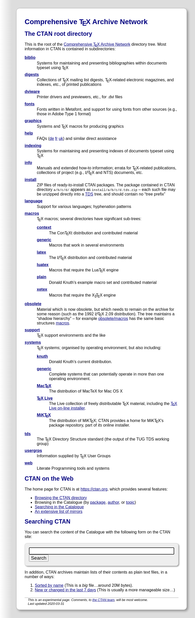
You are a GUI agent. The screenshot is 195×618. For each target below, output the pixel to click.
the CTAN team (103, 600)
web (28, 463)
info (28, 162)
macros (32, 213)
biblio (30, 57)
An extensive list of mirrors (59, 511)
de (52, 138)
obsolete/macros (113, 318)
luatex (42, 265)
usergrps (33, 450)
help (29, 133)
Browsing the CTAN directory (61, 498)
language (33, 201)
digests (32, 74)
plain (41, 277)
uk (61, 138)
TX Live (45, 398)
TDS (89, 194)
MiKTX (44, 415)
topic (130, 502)
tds (28, 434)
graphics (33, 121)
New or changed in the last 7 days (65, 590)
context (44, 227)
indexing (33, 145)
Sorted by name (49, 585)
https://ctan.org (93, 489)
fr (56, 138)
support (32, 330)
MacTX (44, 386)
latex (41, 252)
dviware (32, 91)
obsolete (33, 304)
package (98, 502)
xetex (42, 289)
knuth (42, 356)
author (113, 502)
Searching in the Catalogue (59, 507)
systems (33, 342)
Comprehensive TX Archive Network (97, 44)
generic (44, 240)
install (30, 179)
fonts (30, 104)
